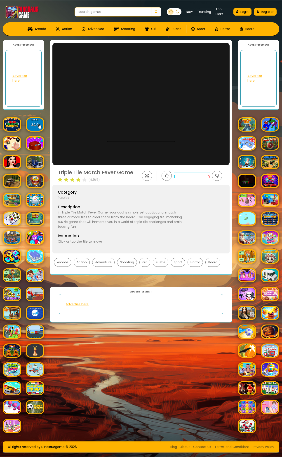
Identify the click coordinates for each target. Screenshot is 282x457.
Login (242, 11)
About (185, 447)
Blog (173, 447)
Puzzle (173, 29)
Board (247, 29)
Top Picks (219, 11)
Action (64, 29)
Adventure (93, 29)
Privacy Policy (263, 447)
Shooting (124, 29)
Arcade (37, 29)
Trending (204, 11)
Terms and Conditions (231, 447)
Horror (222, 29)
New (189, 11)
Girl (150, 29)
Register (265, 11)
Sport (198, 29)
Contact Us (202, 447)
